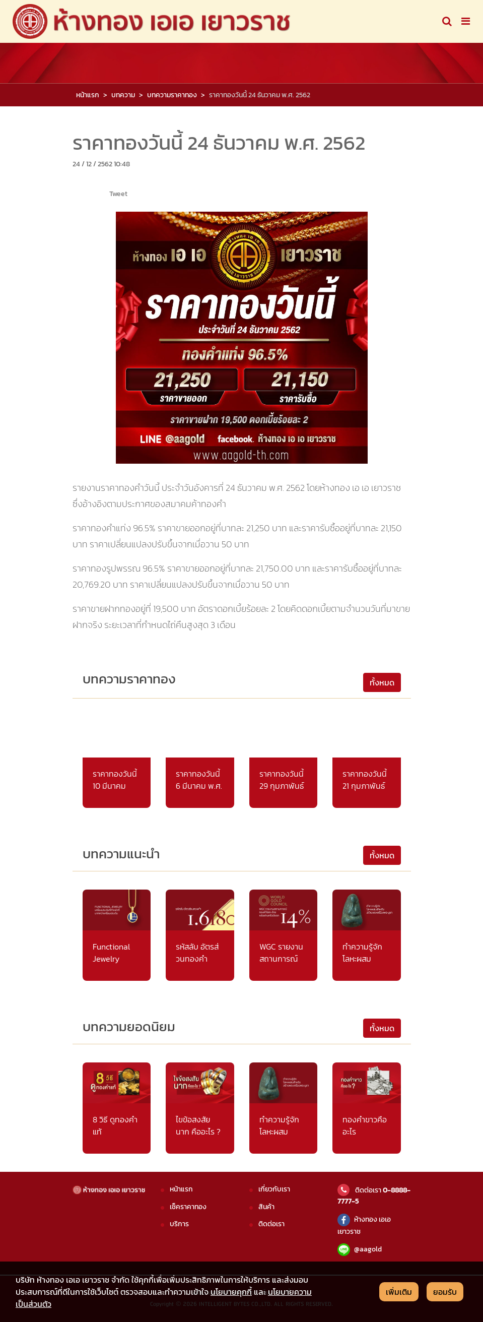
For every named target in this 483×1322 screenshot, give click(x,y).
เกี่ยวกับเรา (274, 1188)
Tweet (118, 193)
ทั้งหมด (382, 682)
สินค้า (266, 1206)
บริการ (179, 1223)
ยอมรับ (445, 1292)
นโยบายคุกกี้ (231, 1292)
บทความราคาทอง (172, 94)
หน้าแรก (87, 94)
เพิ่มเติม (399, 1292)
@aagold (359, 1248)
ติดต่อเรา (271, 1223)
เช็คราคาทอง (188, 1206)
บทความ (123, 94)
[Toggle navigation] (447, 21)
